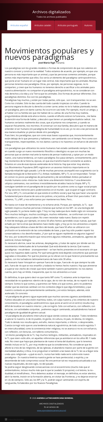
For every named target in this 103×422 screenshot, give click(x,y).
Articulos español (19, 25)
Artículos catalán (42, 25)
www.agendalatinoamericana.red (51, 410)
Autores (88, 25)
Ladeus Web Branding (16, 419)
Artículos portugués (68, 25)
